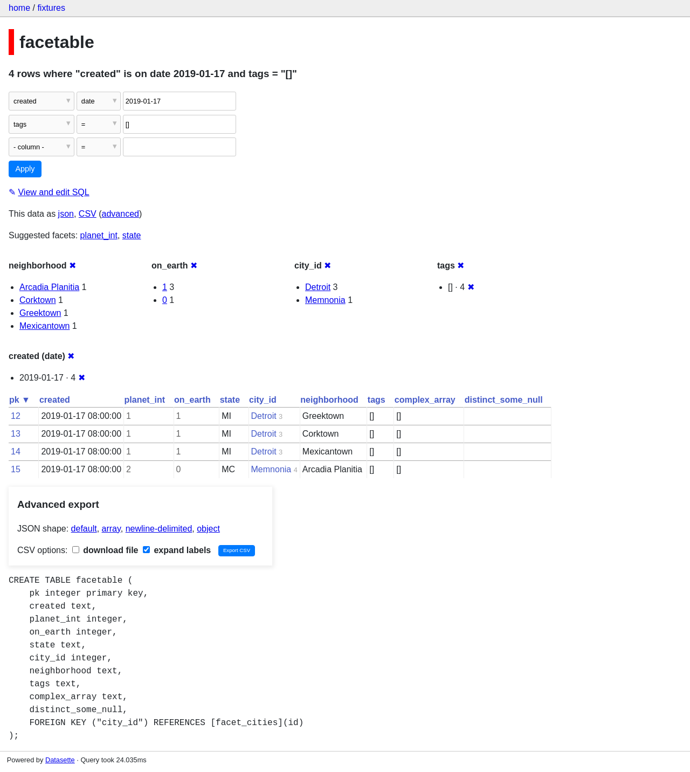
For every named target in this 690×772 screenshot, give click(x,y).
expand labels (177, 550)
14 (15, 451)
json (66, 213)
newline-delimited (159, 528)
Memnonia (325, 300)
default (84, 528)
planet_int (99, 235)
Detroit (317, 287)
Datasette (60, 760)
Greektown (40, 313)
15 (15, 469)
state (131, 235)
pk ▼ (19, 399)
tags (376, 399)
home (19, 7)
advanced (120, 213)
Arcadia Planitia (49, 287)
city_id (263, 399)
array (111, 528)
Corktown (37, 300)
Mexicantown (44, 325)
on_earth (192, 399)
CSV (87, 213)
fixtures (51, 7)
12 (15, 416)
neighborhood (329, 399)
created (54, 399)
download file (105, 550)
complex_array (425, 399)
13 (15, 433)
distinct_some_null (504, 399)
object (208, 528)
